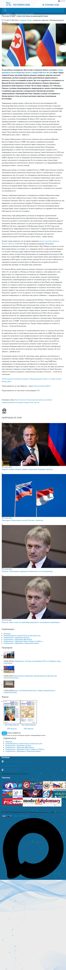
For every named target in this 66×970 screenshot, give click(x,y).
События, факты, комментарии (24, 14)
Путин (17, 400)
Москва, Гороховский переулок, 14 (18, 761)
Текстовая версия (12, 725)
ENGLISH (61, 1)
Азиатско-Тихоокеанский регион (32, 400)
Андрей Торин (26, 20)
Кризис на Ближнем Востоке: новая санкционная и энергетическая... (29, 691)
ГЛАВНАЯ (8, 14)
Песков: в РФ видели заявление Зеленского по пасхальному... (28, 571)
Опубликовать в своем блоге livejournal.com (22, 635)
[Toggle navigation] (5, 10)
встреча (27, 402)
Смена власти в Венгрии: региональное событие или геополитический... (30, 677)
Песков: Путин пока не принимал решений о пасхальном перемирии (31, 622)
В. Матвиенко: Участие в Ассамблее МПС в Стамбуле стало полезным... (32, 662)
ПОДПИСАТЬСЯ (9, 738)
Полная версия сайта (10, 806)
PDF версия (12, 728)
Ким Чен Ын (34, 402)
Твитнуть (7, 633)
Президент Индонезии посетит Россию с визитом (22, 520)
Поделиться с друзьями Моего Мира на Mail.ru (23, 641)
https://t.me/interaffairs (42, 386)
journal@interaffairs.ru (11, 765)
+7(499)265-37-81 (11, 769)
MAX (38, 390)
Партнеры (6, 777)
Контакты (6, 757)
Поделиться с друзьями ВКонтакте (18, 639)
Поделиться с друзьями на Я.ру (16, 637)
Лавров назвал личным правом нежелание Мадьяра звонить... (28, 469)
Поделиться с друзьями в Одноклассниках (21, 643)
